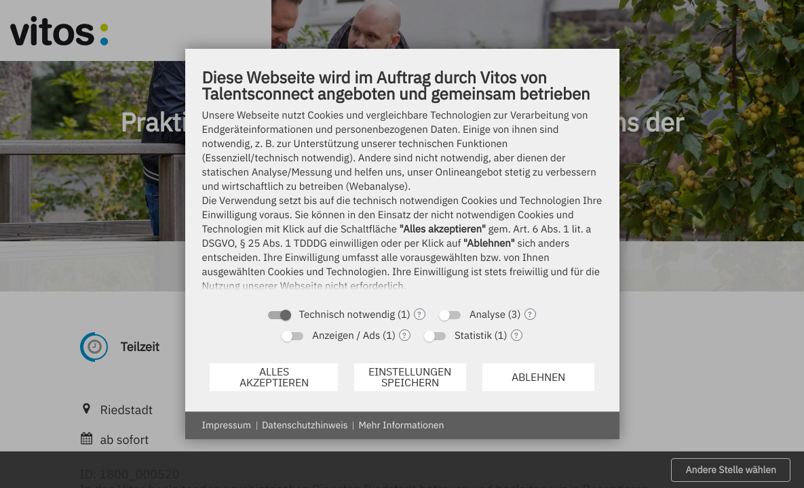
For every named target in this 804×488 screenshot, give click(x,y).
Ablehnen (538, 377)
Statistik (473, 335)
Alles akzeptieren (274, 377)
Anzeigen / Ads (346, 335)
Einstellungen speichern (409, 377)
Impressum (226, 425)
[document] (402, 183)
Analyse (487, 314)
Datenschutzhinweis (305, 425)
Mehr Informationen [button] (401, 425)
